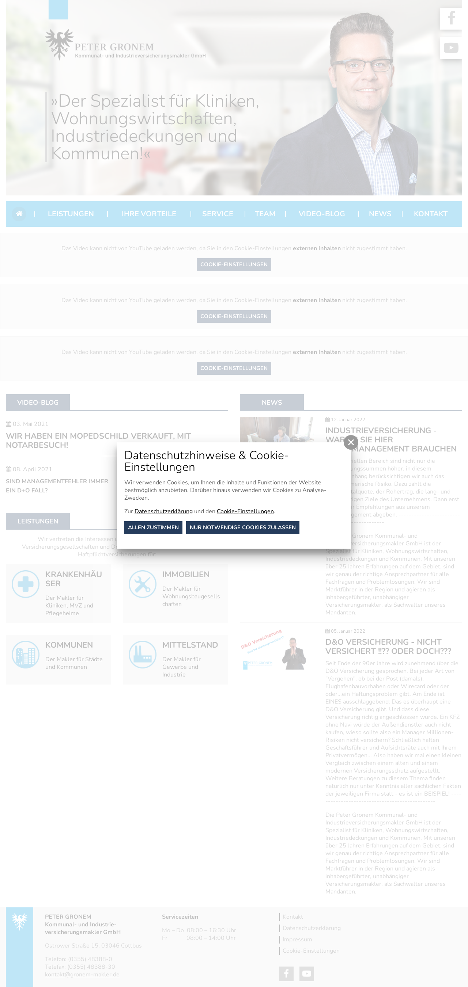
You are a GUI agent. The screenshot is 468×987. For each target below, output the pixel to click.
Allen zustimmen (153, 527)
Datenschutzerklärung (164, 511)
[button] (351, 442)
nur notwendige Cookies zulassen (243, 527)
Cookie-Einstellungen (245, 511)
